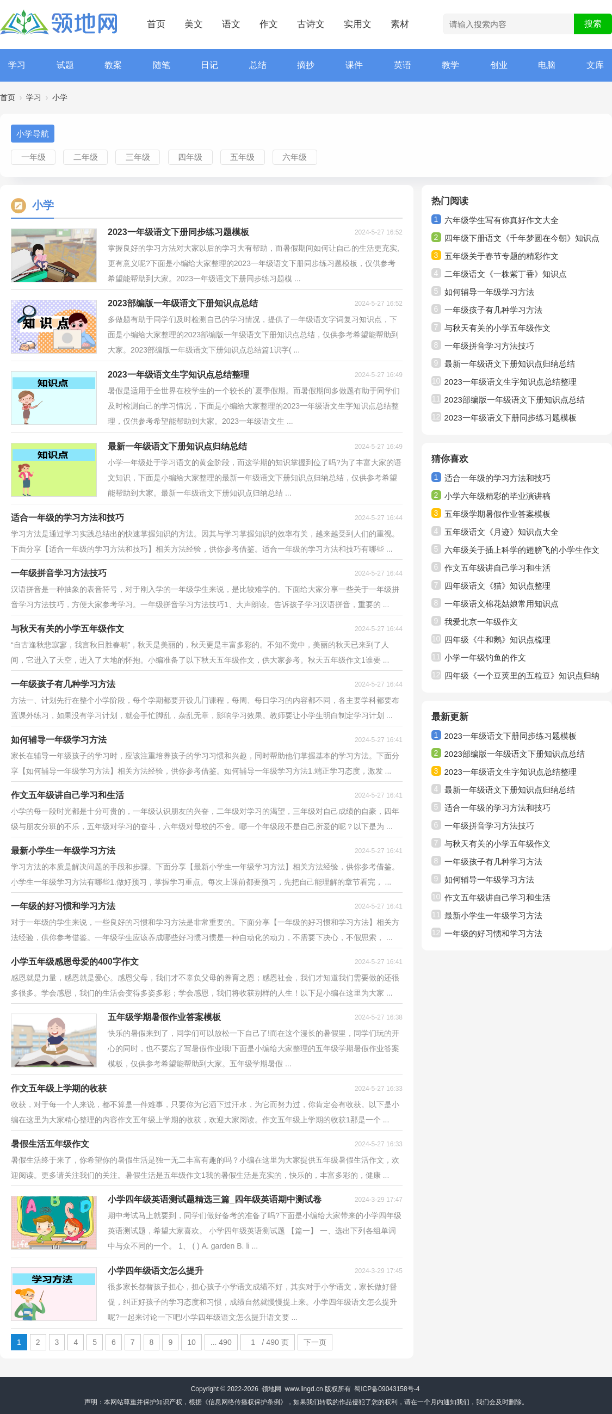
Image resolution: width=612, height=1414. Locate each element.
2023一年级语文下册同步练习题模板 (178, 232)
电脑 (546, 65)
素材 (400, 24)
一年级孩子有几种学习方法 (63, 684)
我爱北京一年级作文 (481, 621)
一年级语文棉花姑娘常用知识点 (501, 603)
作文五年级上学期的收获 (59, 1088)
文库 (595, 65)
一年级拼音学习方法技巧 (59, 573)
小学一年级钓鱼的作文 (485, 657)
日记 (209, 65)
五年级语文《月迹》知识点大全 (501, 531)
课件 (354, 65)
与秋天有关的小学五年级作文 (67, 628)
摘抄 (305, 65)
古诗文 (311, 24)
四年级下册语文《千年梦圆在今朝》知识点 (521, 238)
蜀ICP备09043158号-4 (386, 1389)
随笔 (161, 65)
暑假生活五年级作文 (50, 1144)
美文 (193, 24)
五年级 (242, 157)
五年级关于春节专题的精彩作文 (501, 256)
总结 (258, 65)
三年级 (138, 157)
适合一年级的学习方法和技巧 (67, 517)
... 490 (221, 1342)
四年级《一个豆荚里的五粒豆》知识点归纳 (521, 675)
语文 (231, 24)
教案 (113, 65)
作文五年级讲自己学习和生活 (67, 795)
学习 (17, 65)
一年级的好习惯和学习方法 (63, 906)
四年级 (190, 157)
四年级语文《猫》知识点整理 (497, 585)
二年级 (85, 157)
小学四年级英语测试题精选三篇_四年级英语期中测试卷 (215, 1199)
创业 (499, 65)
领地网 (271, 1389)
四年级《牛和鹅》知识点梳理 (497, 639)
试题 (65, 65)
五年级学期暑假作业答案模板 (164, 1017)
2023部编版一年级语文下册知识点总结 (183, 303)
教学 (450, 65)
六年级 (294, 157)
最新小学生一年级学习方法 (63, 850)
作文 (268, 24)
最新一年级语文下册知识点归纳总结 (177, 446)
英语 (402, 65)
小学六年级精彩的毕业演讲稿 (497, 496)
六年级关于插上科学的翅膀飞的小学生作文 (521, 549)
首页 (156, 24)
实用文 (358, 24)
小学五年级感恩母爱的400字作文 (75, 961)
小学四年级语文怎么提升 (155, 1270)
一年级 (33, 157)
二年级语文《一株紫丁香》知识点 (505, 274)
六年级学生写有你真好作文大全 (501, 220)
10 (191, 1342)
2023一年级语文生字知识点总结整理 (178, 374)
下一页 (315, 1342)
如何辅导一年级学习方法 (59, 739)
